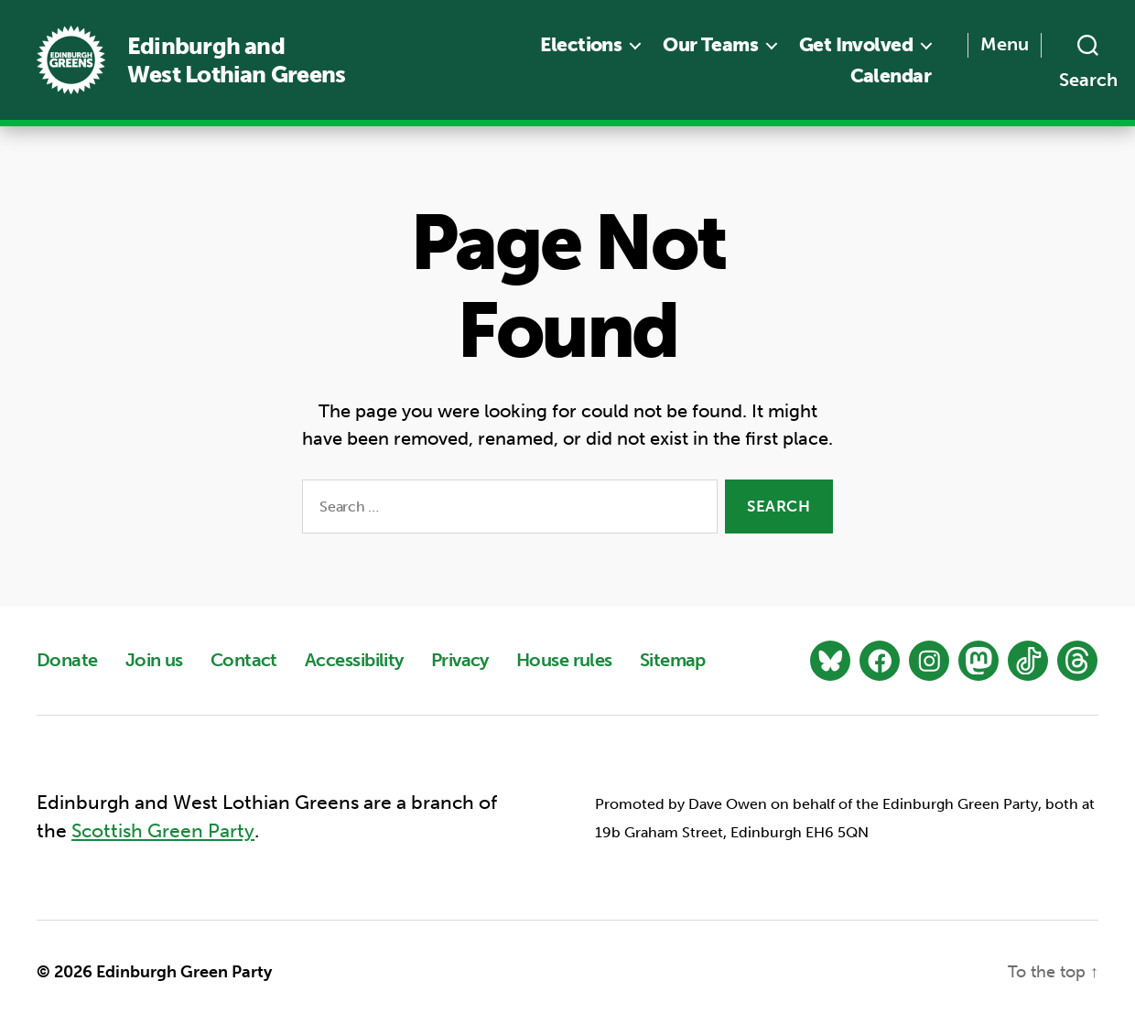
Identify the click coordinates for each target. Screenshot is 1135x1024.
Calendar (890, 75)
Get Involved (856, 44)
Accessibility (354, 660)
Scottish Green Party (162, 831)
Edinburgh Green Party (184, 972)
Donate (67, 660)
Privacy (460, 660)
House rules (564, 660)
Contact (244, 660)
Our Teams (710, 44)
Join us (154, 660)
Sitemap (673, 660)
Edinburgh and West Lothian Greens (236, 60)
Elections (581, 44)
